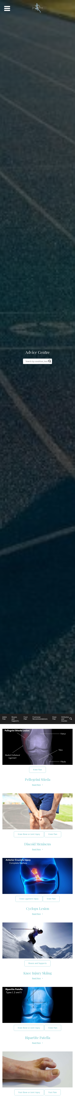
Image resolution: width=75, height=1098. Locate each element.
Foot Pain (26, 718)
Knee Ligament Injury (29, 898)
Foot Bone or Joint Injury (29, 1092)
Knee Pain (54, 718)
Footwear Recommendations (40, 718)
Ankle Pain (4, 718)
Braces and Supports (37, 963)
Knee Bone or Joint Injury (29, 834)
